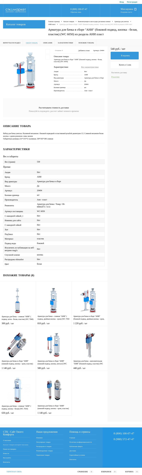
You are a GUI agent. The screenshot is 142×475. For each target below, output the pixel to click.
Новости (6, 453)
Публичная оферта (76, 446)
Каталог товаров (24, 24)
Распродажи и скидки (43, 446)
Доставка (72, 451)
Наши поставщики (9, 449)
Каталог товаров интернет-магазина (15, 445)
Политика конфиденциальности (80, 442)
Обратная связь (75, 12)
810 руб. (53, 325)
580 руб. (53, 370)
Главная (72, 438)
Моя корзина (129, 9)
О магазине (7, 440)
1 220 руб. (89, 325)
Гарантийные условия (77, 455)
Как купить (7, 458)
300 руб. (18, 325)
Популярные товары (43, 442)
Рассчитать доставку (119, 73)
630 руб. (18, 414)
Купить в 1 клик (125, 65)
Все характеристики (90, 67)
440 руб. (89, 370)
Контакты (6, 462)
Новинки (39, 438)
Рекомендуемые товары (44, 451)
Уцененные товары (42, 455)
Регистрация (132, 2)
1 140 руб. (18, 370)
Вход (122, 2)
